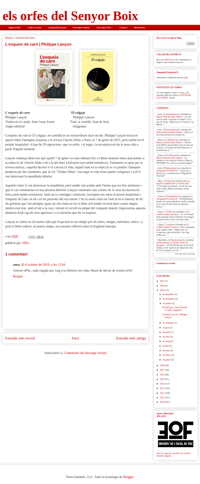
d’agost (166, 327)
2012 (162, 393)
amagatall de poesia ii (167, 170)
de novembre (169, 299)
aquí (186, 77)
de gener (167, 360)
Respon (18, 276)
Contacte (123, 27)
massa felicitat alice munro (169, 117)
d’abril (166, 346)
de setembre (168, 323)
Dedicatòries (139, 27)
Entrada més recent (20, 338)
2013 (162, 388)
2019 (162, 290)
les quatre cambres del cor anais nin (172, 182)
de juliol (167, 332)
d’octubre (167, 303)
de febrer (167, 355)
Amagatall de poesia (57, 27)
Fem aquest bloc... (105, 27)
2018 (162, 365)
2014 (162, 384)
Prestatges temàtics (81, 27)
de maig (166, 341)
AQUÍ (167, 59)
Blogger (128, 477)
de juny (166, 336)
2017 (162, 370)
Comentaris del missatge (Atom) (85, 353)
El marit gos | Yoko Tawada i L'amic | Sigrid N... (174, 308)
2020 (162, 286)
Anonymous (171, 114)
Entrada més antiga (131, 338)
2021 (162, 281)
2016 (162, 374)
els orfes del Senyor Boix (70, 16)
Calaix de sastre (34, 27)
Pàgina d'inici (14, 27)
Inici (75, 338)
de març (166, 350)
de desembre (169, 294)
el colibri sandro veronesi (172, 213)
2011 (162, 397)
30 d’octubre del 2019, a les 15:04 (43, 264)
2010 (162, 402)
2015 (162, 379)
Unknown (171, 140)
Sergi (169, 181)
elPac (25, 243)
